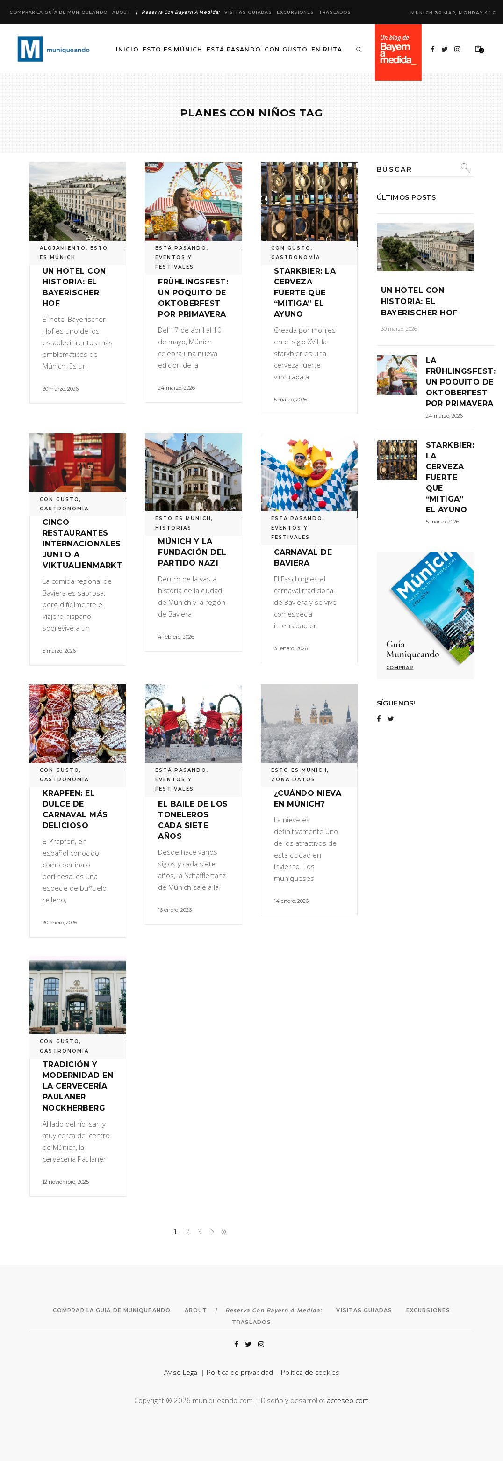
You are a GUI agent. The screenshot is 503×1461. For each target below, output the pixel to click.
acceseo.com (348, 1400)
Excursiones (295, 12)
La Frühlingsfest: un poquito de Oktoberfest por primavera (193, 293)
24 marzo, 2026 (176, 388)
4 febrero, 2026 (176, 636)
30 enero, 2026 (60, 922)
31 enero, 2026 (291, 648)
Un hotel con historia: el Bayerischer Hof (419, 301)
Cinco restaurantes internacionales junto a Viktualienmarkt (82, 544)
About (121, 12)
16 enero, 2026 (175, 910)
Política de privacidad (240, 1372)
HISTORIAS (173, 528)
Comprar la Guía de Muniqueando (58, 12)
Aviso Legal (181, 1372)
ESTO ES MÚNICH (183, 519)
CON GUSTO (291, 248)
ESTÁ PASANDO (181, 248)
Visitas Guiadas (248, 12)
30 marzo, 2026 (61, 388)
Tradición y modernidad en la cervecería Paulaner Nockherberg (78, 1086)
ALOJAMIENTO (63, 248)
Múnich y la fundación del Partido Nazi (192, 552)
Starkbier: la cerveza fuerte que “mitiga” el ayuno (305, 293)
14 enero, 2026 (291, 901)
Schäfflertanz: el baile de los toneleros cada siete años (194, 815)
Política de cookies (310, 1372)
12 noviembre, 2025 (66, 1181)
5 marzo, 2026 (290, 399)
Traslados (335, 12)
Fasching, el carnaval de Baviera (303, 552)
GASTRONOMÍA (295, 257)
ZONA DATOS (293, 780)
